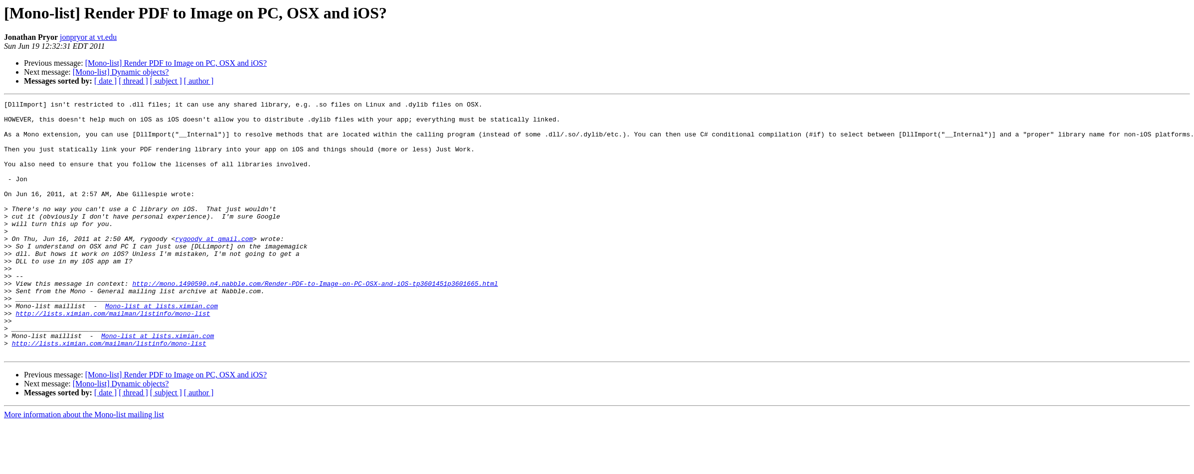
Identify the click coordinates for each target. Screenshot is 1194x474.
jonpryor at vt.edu (88, 37)
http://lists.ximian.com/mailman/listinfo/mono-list (112, 356)
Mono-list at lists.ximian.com (161, 347)
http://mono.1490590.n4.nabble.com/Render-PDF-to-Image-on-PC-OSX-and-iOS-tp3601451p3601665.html (315, 320)
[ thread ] (133, 81)
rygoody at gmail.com (214, 266)
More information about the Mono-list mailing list (84, 465)
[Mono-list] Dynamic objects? (121, 72)
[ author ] (199, 81)
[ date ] (105, 81)
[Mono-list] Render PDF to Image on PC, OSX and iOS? (176, 63)
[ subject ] (166, 81)
